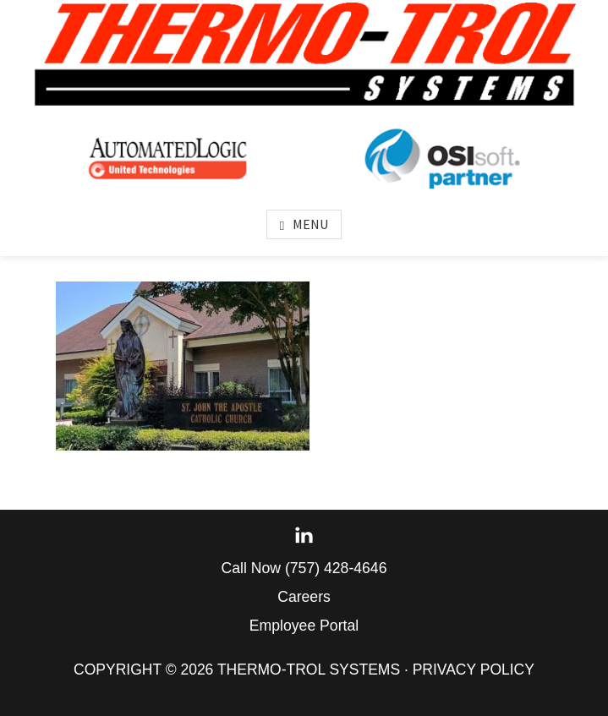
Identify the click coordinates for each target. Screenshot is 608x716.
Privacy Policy (473, 669)
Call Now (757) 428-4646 (304, 568)
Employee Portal (304, 625)
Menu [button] (310, 224)
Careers (304, 596)
